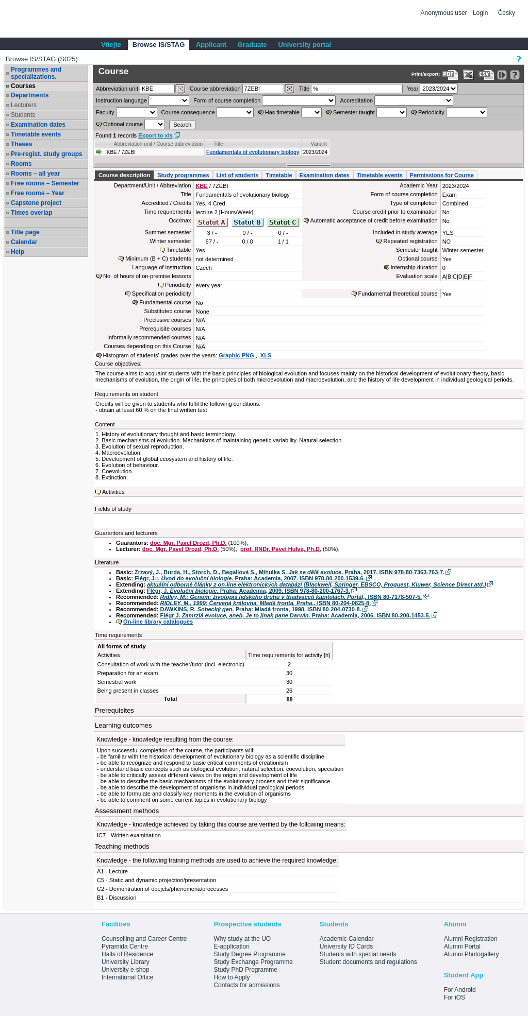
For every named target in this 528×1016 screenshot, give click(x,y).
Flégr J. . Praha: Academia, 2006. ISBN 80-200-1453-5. (295, 615)
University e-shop (126, 969)
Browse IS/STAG (159, 44)
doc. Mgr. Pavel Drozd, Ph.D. (188, 543)
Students (23, 114)
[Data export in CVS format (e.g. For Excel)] (486, 75)
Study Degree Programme (249, 954)
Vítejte (111, 44)
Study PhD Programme (245, 969)
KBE (202, 186)
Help (17, 251)
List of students (238, 175)
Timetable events (36, 134)
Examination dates (38, 124)
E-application (231, 946)
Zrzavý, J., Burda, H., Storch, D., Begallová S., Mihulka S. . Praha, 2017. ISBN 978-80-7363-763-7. (289, 572)
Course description (124, 175)
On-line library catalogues (158, 621)
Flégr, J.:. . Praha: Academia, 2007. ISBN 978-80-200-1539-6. (250, 578)
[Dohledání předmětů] (289, 89)
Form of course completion (226, 100)
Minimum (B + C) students (158, 258)
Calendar (24, 242)
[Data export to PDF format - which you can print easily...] (450, 75)
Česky (506, 12)
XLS (265, 355)
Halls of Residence (127, 954)
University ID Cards (346, 946)
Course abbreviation (215, 88)
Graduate (252, 44)
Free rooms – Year (37, 193)
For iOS (454, 997)
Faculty (105, 112)
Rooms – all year (35, 173)
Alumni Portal (462, 946)
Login (480, 12)
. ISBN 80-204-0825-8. (265, 603)
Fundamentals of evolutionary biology (253, 152)
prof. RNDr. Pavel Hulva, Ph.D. (280, 549)
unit (117, 88)
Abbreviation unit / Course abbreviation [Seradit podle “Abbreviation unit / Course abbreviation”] (158, 144)
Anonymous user (445, 12)
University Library (126, 962)
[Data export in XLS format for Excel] (468, 75)
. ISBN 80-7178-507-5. (291, 597)
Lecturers (24, 105)
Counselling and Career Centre (144, 938)
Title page (25, 232)
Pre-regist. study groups (46, 154)
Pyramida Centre (125, 946)
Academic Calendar (347, 938)
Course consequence (188, 112)
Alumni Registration (471, 938)
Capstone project (36, 202)
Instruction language (121, 100)
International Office (128, 977)
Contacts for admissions (246, 985)
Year (412, 88)
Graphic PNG (237, 355)
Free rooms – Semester (45, 183)
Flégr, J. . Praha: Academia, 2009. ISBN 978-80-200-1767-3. (248, 591)
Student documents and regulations (368, 962)
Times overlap (31, 212)
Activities (113, 492)
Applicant (211, 44)
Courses (23, 86)
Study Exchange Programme (252, 962)
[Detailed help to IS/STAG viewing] (514, 75)
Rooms (21, 163)
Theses (21, 144)
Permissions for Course (442, 175)
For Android (460, 989)
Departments (29, 95)
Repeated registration (410, 241)
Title (304, 88)
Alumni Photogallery (471, 954)
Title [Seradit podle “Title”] (218, 144)
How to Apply (231, 977)
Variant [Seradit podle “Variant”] (319, 144)
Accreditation (356, 100)
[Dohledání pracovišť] (180, 89)
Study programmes (183, 175)
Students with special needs (358, 954)
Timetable (279, 175)
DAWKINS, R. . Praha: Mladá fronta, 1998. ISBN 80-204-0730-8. (260, 609)
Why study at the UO (242, 938)
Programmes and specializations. (36, 73)
